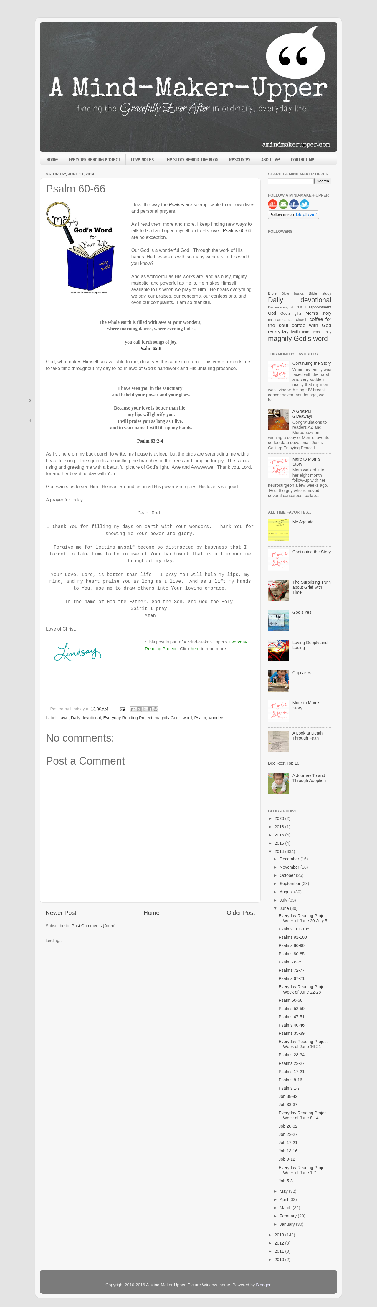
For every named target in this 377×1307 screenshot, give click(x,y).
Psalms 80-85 (292, 953)
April (285, 1199)
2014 (280, 851)
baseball (274, 319)
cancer (288, 319)
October (288, 875)
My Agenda (303, 521)
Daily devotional (86, 717)
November (290, 867)
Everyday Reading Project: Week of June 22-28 (304, 989)
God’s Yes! (302, 612)
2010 (280, 1259)
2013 (280, 1234)
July (284, 900)
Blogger (263, 1285)
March (286, 1207)
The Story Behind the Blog (191, 160)
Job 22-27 (288, 1134)
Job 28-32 (288, 1126)
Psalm (200, 717)
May (284, 1191)
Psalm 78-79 (290, 962)
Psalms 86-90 (292, 945)
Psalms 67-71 (292, 978)
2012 (280, 1243)
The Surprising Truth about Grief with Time (311, 587)
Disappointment (318, 307)
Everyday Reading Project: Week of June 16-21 (304, 1044)
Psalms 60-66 (237, 230)
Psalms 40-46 (292, 1025)
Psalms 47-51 (292, 1016)
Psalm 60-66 (290, 1000)
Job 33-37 (288, 1104)
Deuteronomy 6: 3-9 (285, 307)
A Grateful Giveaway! (302, 414)
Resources (239, 160)
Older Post (241, 913)
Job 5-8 (286, 1181)
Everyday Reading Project (94, 160)
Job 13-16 (288, 1150)
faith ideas (311, 332)
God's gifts (290, 313)
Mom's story (318, 313)
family (326, 332)
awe (64, 717)
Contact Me (302, 160)
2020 (280, 818)
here (195, 648)
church (301, 319)
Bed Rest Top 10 (283, 763)
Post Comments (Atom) (94, 925)
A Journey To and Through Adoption (309, 778)
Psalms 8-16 (290, 1079)
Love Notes (142, 160)
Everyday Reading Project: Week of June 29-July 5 (304, 918)
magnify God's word (173, 717)
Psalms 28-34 (292, 1054)
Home (52, 160)
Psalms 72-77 (292, 970)
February (289, 1216)
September (291, 883)
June (285, 908)
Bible (272, 293)
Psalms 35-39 (292, 1033)
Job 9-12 (287, 1159)
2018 (280, 826)
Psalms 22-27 (292, 1063)
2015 (280, 843)
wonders (216, 717)
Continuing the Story (311, 363)
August (287, 892)
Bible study (320, 293)
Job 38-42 (288, 1096)
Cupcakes (301, 672)
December (290, 859)
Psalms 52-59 (292, 1008)
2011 (280, 1251)
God (272, 313)
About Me (270, 160)
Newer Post (61, 913)
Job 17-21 (288, 1142)
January (288, 1224)
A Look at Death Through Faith (307, 735)
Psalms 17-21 (292, 1071)
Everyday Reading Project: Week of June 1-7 (304, 1170)
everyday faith (284, 331)
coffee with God (311, 325)
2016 (280, 835)
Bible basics (293, 293)
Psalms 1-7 (289, 1088)
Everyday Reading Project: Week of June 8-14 (304, 1115)
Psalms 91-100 (293, 937)
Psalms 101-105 (294, 929)
